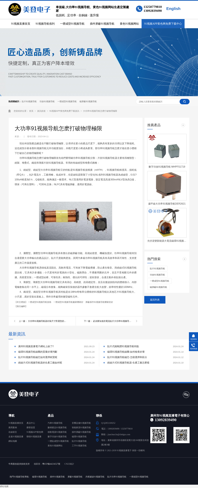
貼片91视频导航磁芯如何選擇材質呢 (37, 357)
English (173, 8)
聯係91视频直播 (34, 436)
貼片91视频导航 (29, 101)
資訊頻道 (41, 111)
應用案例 (12, 427)
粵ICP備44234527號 (51, 464)
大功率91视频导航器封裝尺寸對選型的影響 (47, 321)
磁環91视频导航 (79, 436)
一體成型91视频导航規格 (40, 302)
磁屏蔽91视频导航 (88, 101)
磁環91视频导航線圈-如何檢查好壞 (126, 351)
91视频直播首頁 (20, 23)
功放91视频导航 (47, 101)
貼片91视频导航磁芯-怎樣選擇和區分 (127, 357)
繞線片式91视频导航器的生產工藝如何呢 (40, 362)
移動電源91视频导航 (57, 432)
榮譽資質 (31, 427)
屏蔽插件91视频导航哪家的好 (99, 302)
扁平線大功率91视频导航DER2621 (166, 203)
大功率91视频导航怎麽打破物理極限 (100, 111)
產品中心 (31, 423)
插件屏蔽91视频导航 (102, 23)
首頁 (31, 111)
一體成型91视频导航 (72, 23)
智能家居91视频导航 (81, 427)
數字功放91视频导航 (57, 436)
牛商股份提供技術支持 (19, 464)
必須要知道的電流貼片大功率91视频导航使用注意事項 (112, 321)
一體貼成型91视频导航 (58, 441)
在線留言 (12, 432)
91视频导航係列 (45, 23)
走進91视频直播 (15, 436)
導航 (11, 415)
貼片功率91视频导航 (116, 477)
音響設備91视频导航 (81, 423)
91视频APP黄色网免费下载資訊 (64, 111)
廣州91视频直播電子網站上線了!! (36, 346)
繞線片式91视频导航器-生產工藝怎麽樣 (128, 362)
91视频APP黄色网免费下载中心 (163, 23)
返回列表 (155, 299)
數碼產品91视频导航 (57, 427)
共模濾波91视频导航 (94, 477)
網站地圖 (12, 441)
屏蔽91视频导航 (75, 477)
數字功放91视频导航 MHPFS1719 (167, 166)
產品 (51, 415)
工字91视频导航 (79, 446)
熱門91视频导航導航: (19, 477)
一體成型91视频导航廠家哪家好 (68, 302)
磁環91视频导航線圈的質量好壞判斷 (37, 351)
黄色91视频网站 (129, 23)
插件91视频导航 (57, 477)
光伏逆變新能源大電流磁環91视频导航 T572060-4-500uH (167, 241)
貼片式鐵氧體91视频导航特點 (123, 346)
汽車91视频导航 (55, 423)
